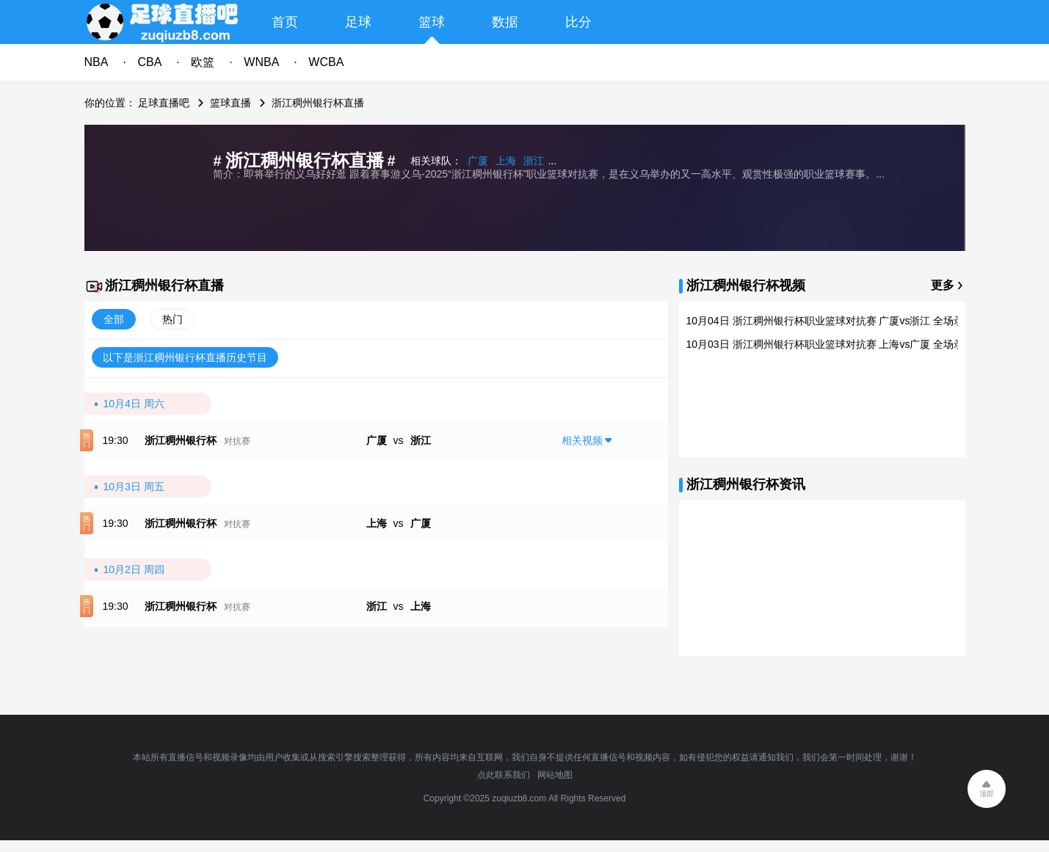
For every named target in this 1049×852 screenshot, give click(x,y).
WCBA (326, 62)
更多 (942, 285)
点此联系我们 (503, 775)
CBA (149, 62)
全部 (114, 319)
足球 (358, 22)
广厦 (478, 161)
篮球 (431, 22)
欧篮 (202, 62)
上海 (506, 161)
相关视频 (582, 440)
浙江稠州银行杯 (181, 440)
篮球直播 (230, 103)
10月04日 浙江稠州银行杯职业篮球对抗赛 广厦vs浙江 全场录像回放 (840, 321)
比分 (578, 22)
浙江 (533, 161)
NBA (96, 62)
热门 (172, 319)
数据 (505, 22)
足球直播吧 (163, 103)
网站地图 (555, 775)
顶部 (986, 794)
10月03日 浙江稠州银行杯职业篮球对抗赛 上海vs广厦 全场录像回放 (840, 344)
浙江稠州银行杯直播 (318, 103)
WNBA (261, 62)
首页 (285, 22)
